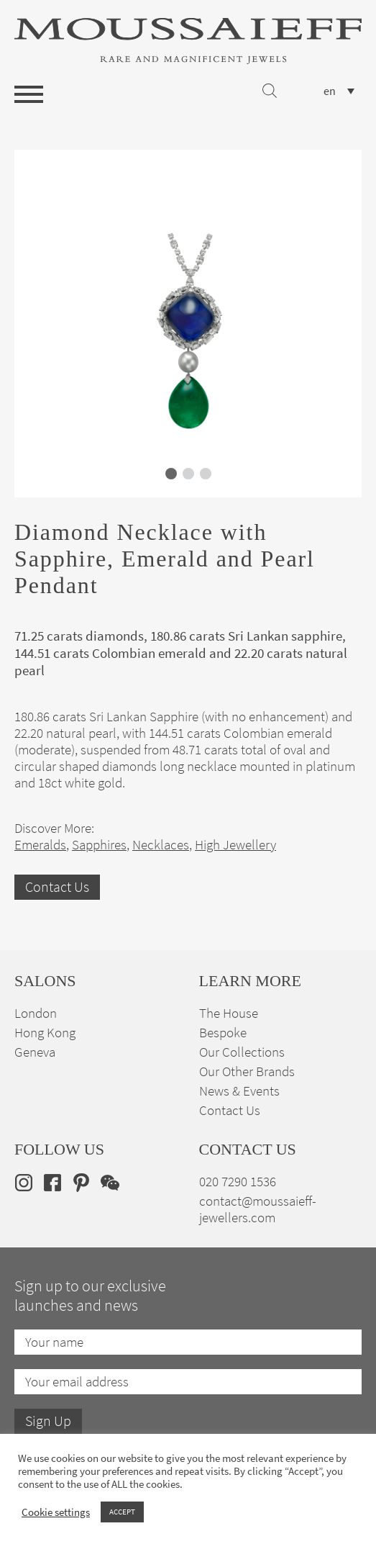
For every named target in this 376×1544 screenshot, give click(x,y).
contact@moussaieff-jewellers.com (257, 1209)
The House (228, 1013)
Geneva (34, 1052)
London (35, 1013)
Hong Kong (44, 1032)
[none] (339, 91)
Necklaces (160, 844)
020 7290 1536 (237, 1181)
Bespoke (223, 1032)
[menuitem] (339, 91)
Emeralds (40, 844)
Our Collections (242, 1052)
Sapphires (99, 844)
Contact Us (57, 887)
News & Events (239, 1091)
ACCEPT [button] (122, 1512)
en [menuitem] (330, 91)
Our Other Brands (247, 1071)
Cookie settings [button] (56, 1512)
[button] (171, 473)
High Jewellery (235, 844)
